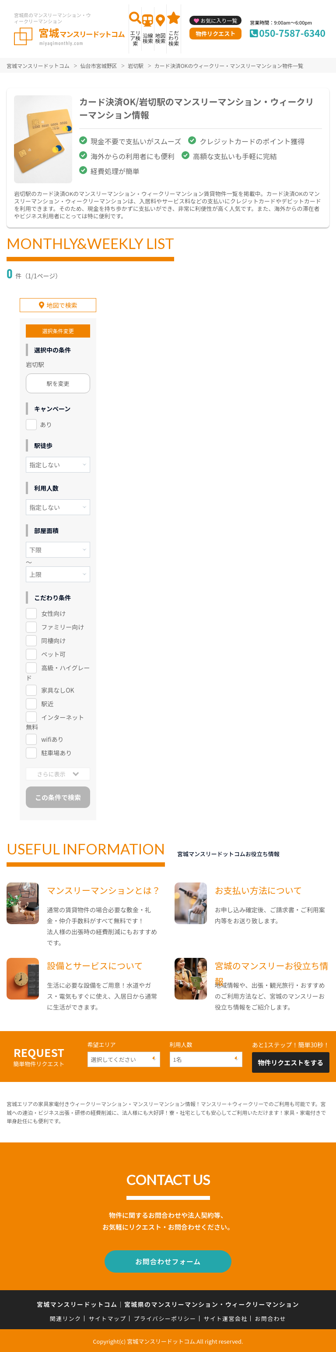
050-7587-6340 (292, 32)
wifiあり (52, 739)
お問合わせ (271, 1317)
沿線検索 (148, 38)
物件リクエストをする (290, 1062)
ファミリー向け (62, 626)
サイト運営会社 (225, 1317)
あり (46, 424)
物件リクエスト (215, 33)
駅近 (47, 703)
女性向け (53, 613)
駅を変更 (58, 383)
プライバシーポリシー (164, 1317)
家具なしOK (57, 689)
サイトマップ (107, 1317)
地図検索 (160, 38)
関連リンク (65, 1317)
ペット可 (53, 653)
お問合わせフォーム (168, 1260)
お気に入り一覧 (218, 20)
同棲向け (53, 640)
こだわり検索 (173, 38)
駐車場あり (56, 752)
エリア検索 (135, 38)
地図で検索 (62, 305)
